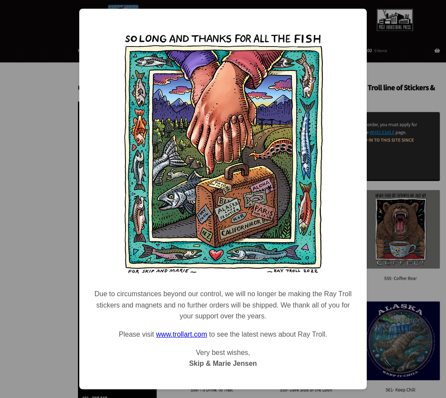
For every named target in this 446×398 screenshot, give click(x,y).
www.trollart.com (181, 334)
